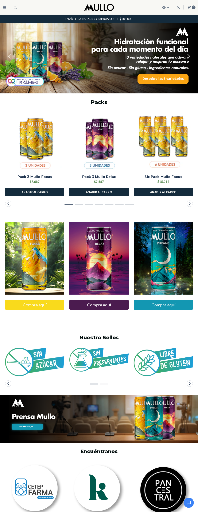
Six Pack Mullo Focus (163, 177)
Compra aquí (35, 304)
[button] (9, 56)
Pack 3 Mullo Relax (99, 177)
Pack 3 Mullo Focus (35, 177)
